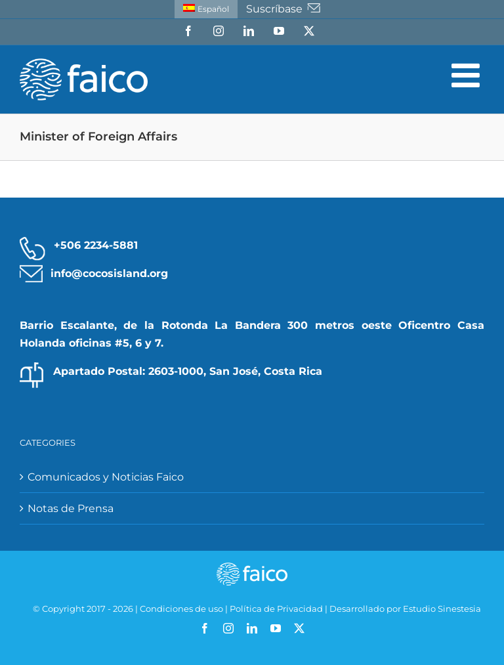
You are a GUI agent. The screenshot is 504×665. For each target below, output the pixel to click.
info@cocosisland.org (109, 273)
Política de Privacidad (276, 608)
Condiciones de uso (181, 608)
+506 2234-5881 (96, 245)
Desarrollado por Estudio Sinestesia (405, 608)
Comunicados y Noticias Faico (106, 477)
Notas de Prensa (71, 508)
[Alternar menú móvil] (468, 74)
